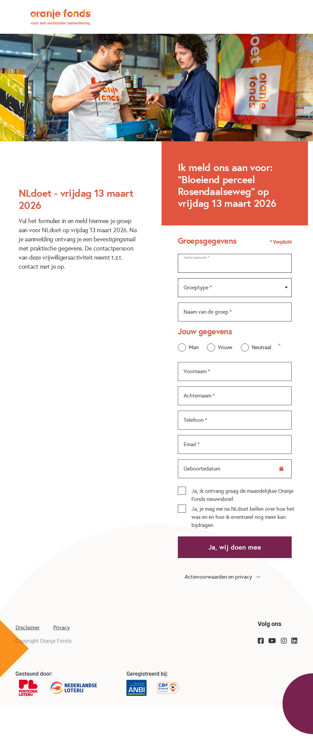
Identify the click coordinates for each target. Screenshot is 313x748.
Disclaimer (28, 627)
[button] (235, 577)
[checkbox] (182, 491)
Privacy (61, 627)
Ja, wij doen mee (234, 547)
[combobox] (235, 287)
